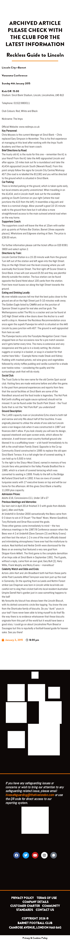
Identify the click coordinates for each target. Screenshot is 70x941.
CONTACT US (45, 910)
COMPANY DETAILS (35, 902)
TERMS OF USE (47, 898)
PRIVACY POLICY (22, 898)
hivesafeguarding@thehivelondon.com (29, 795)
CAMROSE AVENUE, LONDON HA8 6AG (35, 927)
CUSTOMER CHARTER (25, 906)
